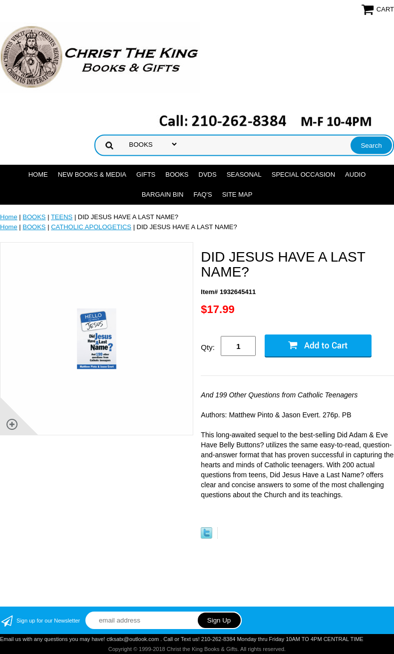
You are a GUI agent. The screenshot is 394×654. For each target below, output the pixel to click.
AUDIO (355, 174)
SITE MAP (237, 194)
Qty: (208, 347)
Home (38, 174)
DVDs (208, 174)
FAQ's (202, 194)
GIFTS (145, 174)
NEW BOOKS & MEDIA (92, 174)
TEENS (61, 217)
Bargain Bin (163, 194)
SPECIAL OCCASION (303, 174)
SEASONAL (244, 174)
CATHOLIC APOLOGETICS (91, 227)
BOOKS (176, 174)
